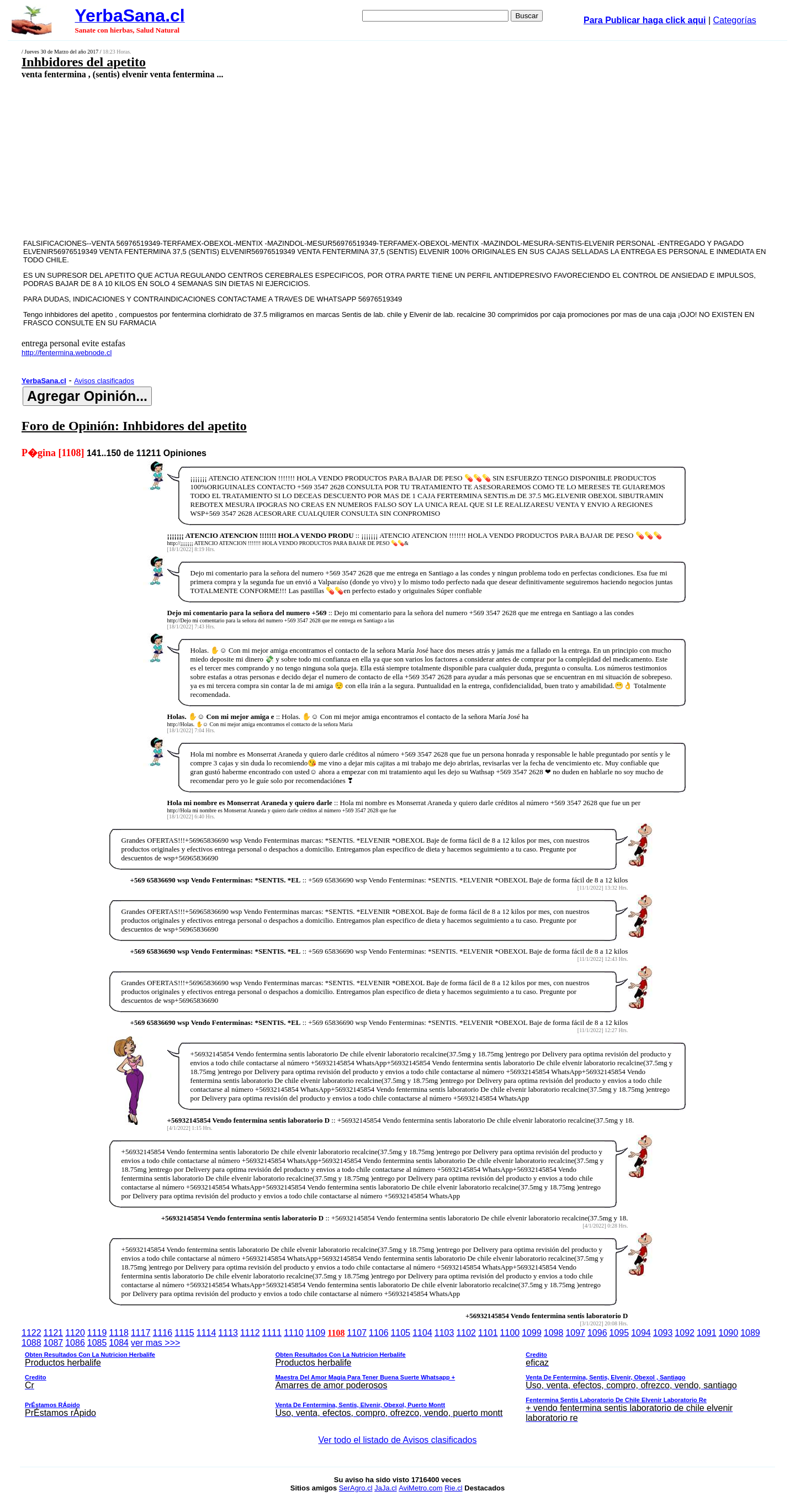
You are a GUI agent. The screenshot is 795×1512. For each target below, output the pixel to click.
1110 (294, 1332)
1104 (422, 1332)
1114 (206, 1332)
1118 (119, 1332)
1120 (75, 1332)
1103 (444, 1332)
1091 (707, 1332)
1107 (357, 1332)
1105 (401, 1332)
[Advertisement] (318, 158)
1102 (466, 1332)
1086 (75, 1342)
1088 (31, 1342)
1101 (488, 1332)
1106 (379, 1332)
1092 (685, 1332)
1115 (184, 1332)
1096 (597, 1332)
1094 (641, 1332)
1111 (272, 1332)
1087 (53, 1342)
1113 (228, 1332)
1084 (119, 1342)
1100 (510, 1332)
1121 (53, 1332)
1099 (532, 1332)
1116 (163, 1332)
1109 (316, 1332)
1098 (554, 1332)
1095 (619, 1332)
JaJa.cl (385, 1488)
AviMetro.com (420, 1488)
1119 (97, 1332)
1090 (729, 1332)
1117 (141, 1332)
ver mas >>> (397, 1382)
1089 (750, 1332)
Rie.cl (453, 1488)
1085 (97, 1342)
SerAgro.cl (356, 1488)
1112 (250, 1332)
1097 (575, 1332)
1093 (663, 1332)
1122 (31, 1332)
